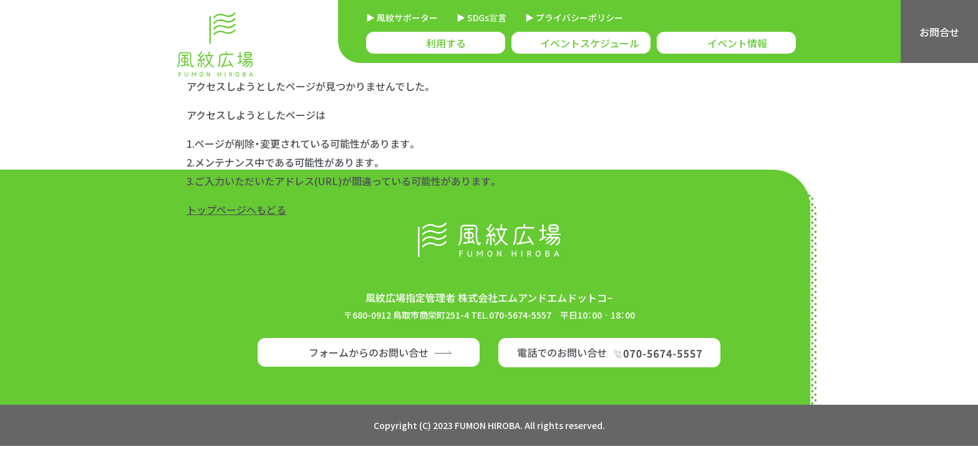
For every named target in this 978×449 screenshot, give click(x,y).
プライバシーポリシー (578, 17)
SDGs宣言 (485, 17)
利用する (446, 43)
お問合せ (939, 31)
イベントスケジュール (589, 43)
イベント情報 (737, 43)
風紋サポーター (406, 17)
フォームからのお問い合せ (368, 352)
